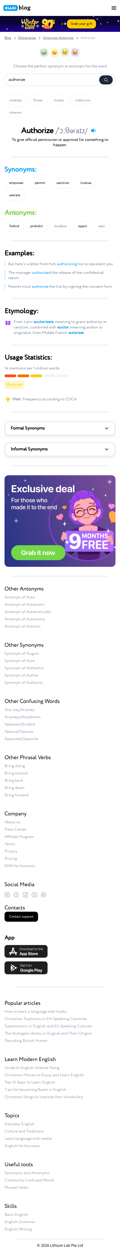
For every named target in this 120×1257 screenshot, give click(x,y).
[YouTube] (34, 895)
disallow (60, 226)
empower (16, 183)
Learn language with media (28, 1139)
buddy (59, 100)
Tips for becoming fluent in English (35, 1090)
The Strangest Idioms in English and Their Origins (48, 1033)
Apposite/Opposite (21, 739)
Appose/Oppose (19, 732)
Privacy (11, 851)
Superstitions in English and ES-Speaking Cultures (48, 1026)
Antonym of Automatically (28, 612)
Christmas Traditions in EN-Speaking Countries (46, 1019)
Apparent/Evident (20, 724)
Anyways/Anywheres (23, 717)
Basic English (16, 1215)
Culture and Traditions (24, 1131)
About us (12, 822)
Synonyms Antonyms (58, 38)
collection (83, 100)
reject (82, 226)
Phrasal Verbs (16, 1188)
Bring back (14, 781)
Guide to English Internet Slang (32, 1068)
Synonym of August (22, 653)
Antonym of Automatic (25, 605)
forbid (14, 226)
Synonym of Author (21, 675)
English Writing (18, 1229)
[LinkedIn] (43, 895)
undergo (15, 100)
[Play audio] (93, 130)
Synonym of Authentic (24, 668)
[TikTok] (25, 895)
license (86, 183)
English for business (22, 1146)
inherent (15, 113)
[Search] (106, 79)
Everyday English (19, 1124)
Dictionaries (27, 38)
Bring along (15, 766)
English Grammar (20, 1222)
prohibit (36, 226)
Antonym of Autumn (23, 626)
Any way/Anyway (19, 710)
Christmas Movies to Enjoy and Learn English (44, 1075)
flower (38, 100)
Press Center (15, 829)
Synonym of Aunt (20, 661)
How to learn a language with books (36, 1012)
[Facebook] (16, 895)
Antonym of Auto (20, 597)
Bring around (16, 773)
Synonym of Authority (24, 683)
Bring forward (16, 795)
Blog (8, 38)
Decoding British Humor (26, 1041)
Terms (10, 844)
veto (101, 226)
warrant (14, 195)
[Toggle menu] (114, 8)
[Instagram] (7, 895)
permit (40, 183)
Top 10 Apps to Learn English (30, 1082)
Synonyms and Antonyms (27, 1173)
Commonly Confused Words (29, 1180)
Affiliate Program (19, 837)
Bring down (14, 788)
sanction (62, 183)
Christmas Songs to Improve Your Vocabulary (44, 1097)
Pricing (11, 859)
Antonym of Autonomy (25, 619)
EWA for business (20, 866)
